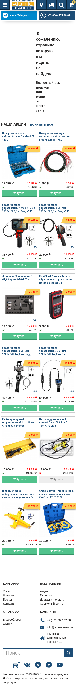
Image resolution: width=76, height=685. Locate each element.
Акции (44, 591)
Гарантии (46, 595)
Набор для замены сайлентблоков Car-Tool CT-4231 (18, 136)
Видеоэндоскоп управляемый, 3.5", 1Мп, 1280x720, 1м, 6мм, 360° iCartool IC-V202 (53, 352)
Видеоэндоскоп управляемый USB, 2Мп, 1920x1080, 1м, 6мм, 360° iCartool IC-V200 (54, 209)
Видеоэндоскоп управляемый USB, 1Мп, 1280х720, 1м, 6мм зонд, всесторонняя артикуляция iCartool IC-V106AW (18, 354)
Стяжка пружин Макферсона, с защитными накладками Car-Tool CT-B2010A (56, 494)
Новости (8, 595)
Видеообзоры (12, 619)
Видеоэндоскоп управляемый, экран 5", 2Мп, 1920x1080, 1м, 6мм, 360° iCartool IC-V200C (18, 209)
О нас (6, 591)
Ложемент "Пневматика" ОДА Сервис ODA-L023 (16, 277)
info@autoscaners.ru (60, 627)
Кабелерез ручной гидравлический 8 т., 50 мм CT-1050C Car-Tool (18, 422)
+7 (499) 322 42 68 (59, 620)
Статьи (7, 623)
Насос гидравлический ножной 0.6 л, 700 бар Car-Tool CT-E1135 (55, 422)
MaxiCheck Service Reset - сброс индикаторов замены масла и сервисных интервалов (55, 281)
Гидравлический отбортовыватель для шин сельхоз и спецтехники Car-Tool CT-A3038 (19, 495)
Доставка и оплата (52, 599)
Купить (19, 193)
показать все (41, 124)
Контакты (9, 603)
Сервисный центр (51, 603)
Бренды (8, 599)
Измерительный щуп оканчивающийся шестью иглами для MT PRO (54, 136)
